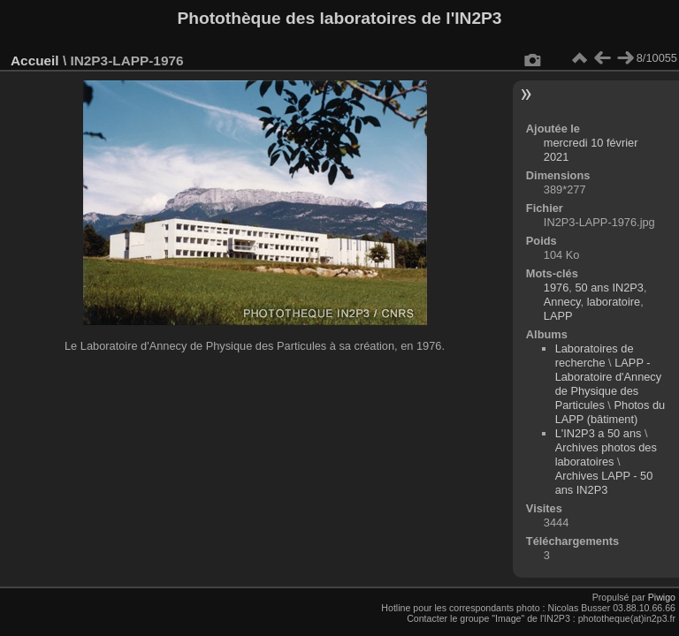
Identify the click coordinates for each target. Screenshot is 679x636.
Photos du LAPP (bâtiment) (610, 412)
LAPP (558, 315)
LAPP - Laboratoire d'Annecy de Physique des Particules (608, 384)
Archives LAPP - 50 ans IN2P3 (604, 482)
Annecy (562, 301)
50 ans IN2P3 (609, 287)
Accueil (35, 60)
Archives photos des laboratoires (606, 454)
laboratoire (613, 301)
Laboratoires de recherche (594, 355)
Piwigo (661, 597)
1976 (556, 287)
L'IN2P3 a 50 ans (598, 433)
